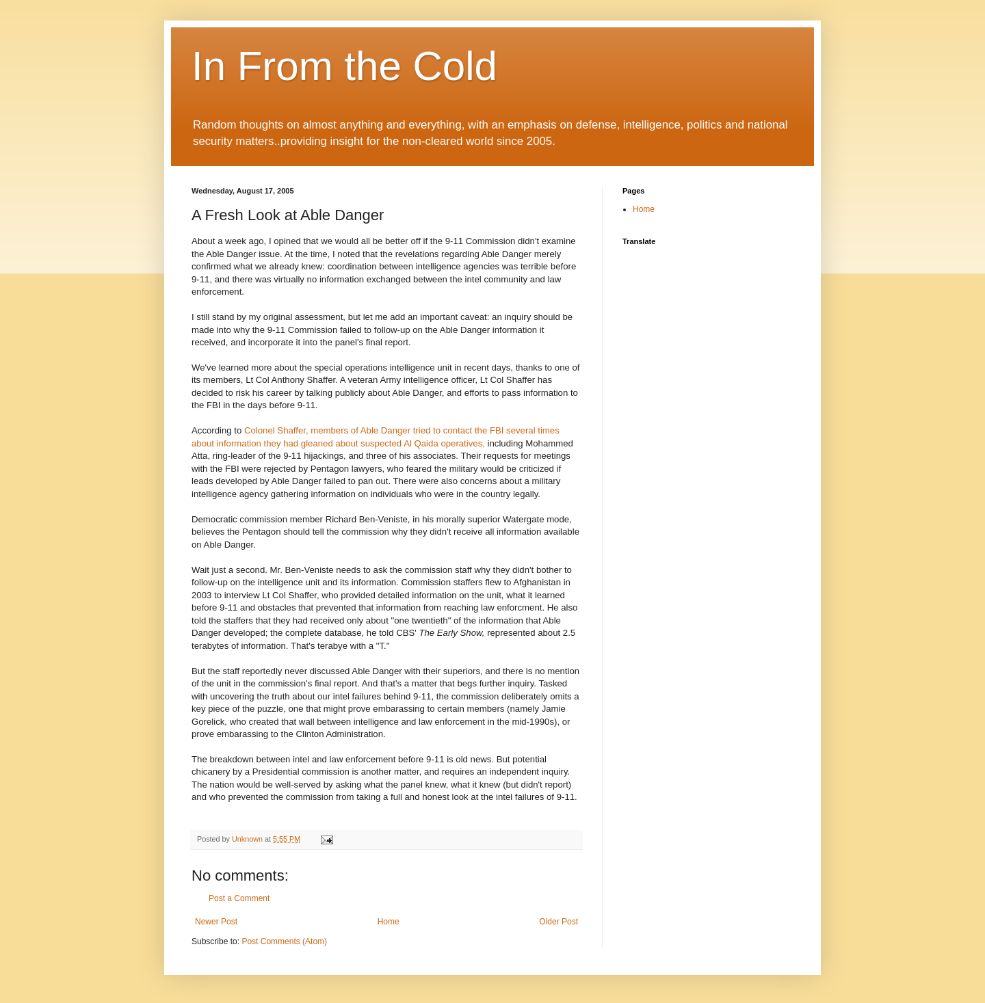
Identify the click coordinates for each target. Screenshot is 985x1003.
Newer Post (216, 921)
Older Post (558, 921)
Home (388, 921)
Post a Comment (239, 898)
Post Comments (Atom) (284, 941)
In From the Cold (344, 66)
